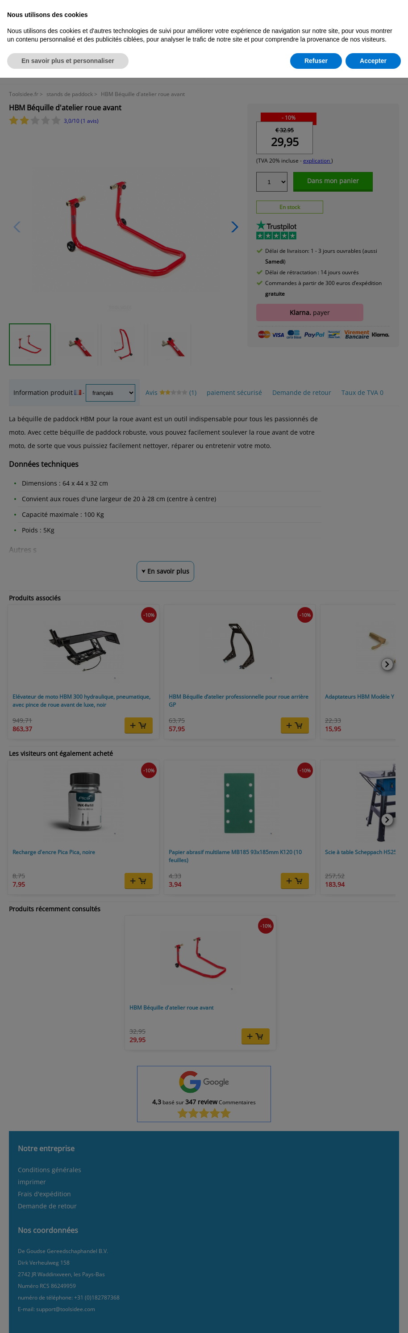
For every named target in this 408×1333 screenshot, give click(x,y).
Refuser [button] (316, 60)
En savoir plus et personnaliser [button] (67, 60)
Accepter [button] (373, 60)
